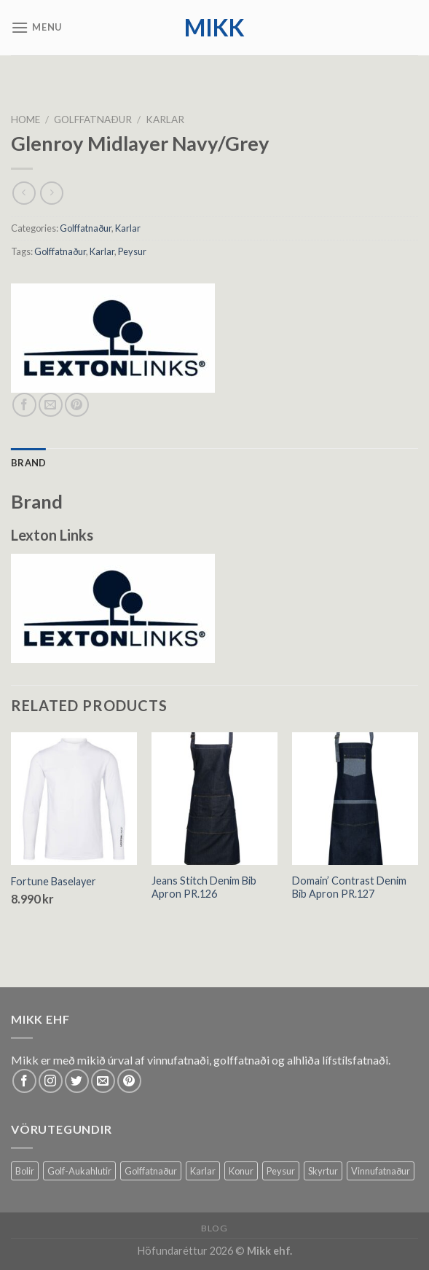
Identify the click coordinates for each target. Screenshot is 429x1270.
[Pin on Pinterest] (77, 405)
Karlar (165, 119)
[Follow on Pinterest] (129, 1081)
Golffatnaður (93, 119)
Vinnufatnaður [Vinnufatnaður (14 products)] (380, 1171)
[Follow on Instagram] (51, 1081)
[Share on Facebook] (24, 405)
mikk (214, 27)
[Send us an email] (103, 1081)
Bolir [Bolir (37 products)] (24, 1171)
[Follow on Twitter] (77, 1081)
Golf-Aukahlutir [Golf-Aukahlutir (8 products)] (79, 1171)
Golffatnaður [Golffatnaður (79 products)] (151, 1171)
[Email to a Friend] (51, 405)
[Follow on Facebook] (24, 1081)
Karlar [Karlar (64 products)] (203, 1171)
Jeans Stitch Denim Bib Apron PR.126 (203, 887)
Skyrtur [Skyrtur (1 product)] (323, 1171)
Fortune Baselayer (53, 881)
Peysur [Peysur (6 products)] (281, 1171)
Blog (214, 1228)
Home (25, 119)
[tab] (28, 462)
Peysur (132, 251)
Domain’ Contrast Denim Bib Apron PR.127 (349, 887)
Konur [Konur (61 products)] (241, 1171)
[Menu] (36, 27)
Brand (28, 463)
